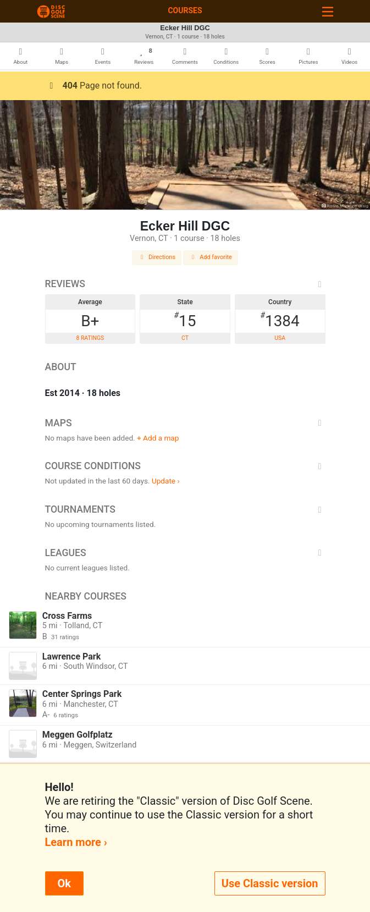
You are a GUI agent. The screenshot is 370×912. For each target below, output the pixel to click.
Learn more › (76, 842)
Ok (64, 883)
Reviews (185, 283)
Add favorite (210, 257)
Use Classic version (270, 883)
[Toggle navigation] (328, 11)
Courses (185, 10)
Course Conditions (185, 465)
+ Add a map (158, 437)
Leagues (185, 552)
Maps (185, 422)
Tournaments (185, 509)
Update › (166, 480)
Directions (156, 257)
